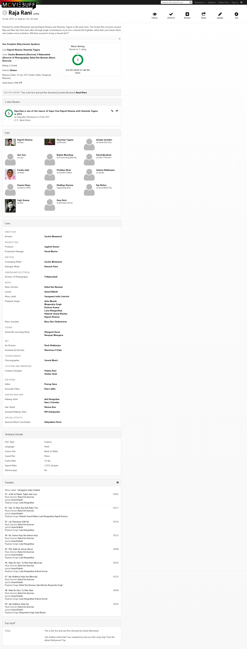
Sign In (235, 2)
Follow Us (223, 2)
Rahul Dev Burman (53, 287)
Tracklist (9, 482)
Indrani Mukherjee (105, 170)
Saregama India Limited (56, 296)
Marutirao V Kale (53, 350)
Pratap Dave (50, 384)
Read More (81, 92)
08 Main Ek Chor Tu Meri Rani (19, 590)
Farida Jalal (23, 170)
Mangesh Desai (52, 332)
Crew (7, 223)
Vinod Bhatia (50, 251)
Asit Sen (21, 154)
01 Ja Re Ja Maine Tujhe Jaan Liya (21, 494)
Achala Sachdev (104, 139)
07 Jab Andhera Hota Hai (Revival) (21, 576)
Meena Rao (50, 407)
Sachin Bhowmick (53, 236)
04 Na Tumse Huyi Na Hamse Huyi (21, 535)
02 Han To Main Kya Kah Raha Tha (21, 507)
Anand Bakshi (51, 291)
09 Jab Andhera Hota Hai (17, 604)
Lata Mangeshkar (53, 310)
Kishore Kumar (51, 307)
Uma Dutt (62, 200)
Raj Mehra (101, 185)
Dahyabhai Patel (52, 422)
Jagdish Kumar (51, 246)
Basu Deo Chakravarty (55, 321)
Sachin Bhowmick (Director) (22, 54)
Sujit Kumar (23, 200)
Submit (212, 2)
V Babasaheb (50, 276)
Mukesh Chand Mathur (55, 313)
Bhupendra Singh (53, 304)
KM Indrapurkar (52, 411)
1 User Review (12, 101)
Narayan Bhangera (53, 335)
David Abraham (103, 154)
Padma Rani (50, 370)
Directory (200, 2)
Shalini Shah (50, 373)
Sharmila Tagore (31, 49)
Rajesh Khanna (14, 49)
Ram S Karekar (51, 402)
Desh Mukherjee (52, 345)
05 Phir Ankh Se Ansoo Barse (19, 549)
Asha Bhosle (50, 301)
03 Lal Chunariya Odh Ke (17, 521)
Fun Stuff (10, 623)
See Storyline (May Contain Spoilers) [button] (21, 44)
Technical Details (14, 434)
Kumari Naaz (23, 185)
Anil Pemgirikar (52, 399)
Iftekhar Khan (64, 170)
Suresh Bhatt (51, 360)
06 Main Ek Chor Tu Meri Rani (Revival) (23, 562)
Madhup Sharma (65, 185)
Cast (7, 132)
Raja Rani (20, 12)
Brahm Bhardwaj (65, 154)
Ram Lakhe (50, 388)
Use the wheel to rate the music (78, 71)
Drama (13, 70)
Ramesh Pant (51, 266)
